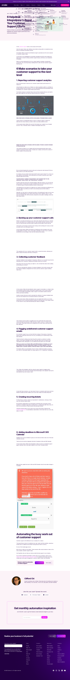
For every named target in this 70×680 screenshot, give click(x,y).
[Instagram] (56, 670)
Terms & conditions (61, 653)
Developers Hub (50, 651)
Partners (48, 659)
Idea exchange (39, 653)
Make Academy (50, 645)
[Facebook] (53, 670)
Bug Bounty (60, 659)
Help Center (49, 649)
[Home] (4, 5)
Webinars (48, 655)
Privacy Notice (19, 651)
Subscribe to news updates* (10, 643)
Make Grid (28, 653)
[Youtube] (65, 670)
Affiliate (48, 657)
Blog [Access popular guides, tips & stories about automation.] (48, 653)
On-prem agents (50, 663)
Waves (27, 663)
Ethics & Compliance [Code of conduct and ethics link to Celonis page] (61, 661)
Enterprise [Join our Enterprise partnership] (28, 659)
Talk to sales (53, 5)
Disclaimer (59, 657)
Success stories (39, 647)
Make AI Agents (29, 649)
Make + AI (28, 647)
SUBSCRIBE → (7, 653)
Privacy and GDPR (61, 655)
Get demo (28, 657)
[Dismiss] (68, 1)
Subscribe (44, 617)
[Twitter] (59, 670)
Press (59, 651)
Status (27, 661)
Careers (59, 647)
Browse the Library (53, 1)
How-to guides (39, 645)
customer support (23, 46)
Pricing (43, 5)
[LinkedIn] (62, 670)
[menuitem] (17, 5)
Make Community (50, 647)
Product (27, 645)
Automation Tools (39, 655)
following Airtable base (21, 409)
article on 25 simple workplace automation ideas (26, 556)
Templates (38, 649)
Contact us (59, 649)
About (59, 645)
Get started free (65, 5)
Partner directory (39, 651)
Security (48, 661)
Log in (58, 5)
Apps (27, 651)
